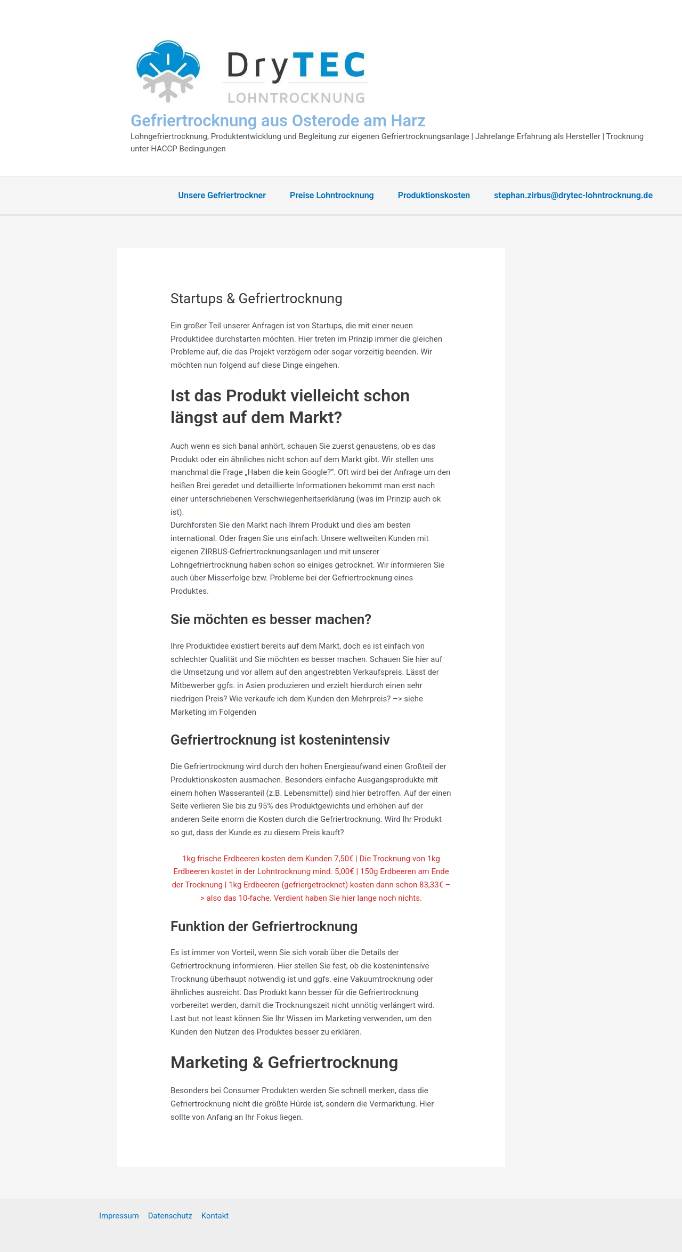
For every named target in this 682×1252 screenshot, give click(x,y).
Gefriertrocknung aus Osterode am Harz (278, 121)
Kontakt (214, 1216)
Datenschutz (170, 1216)
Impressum (120, 1216)
